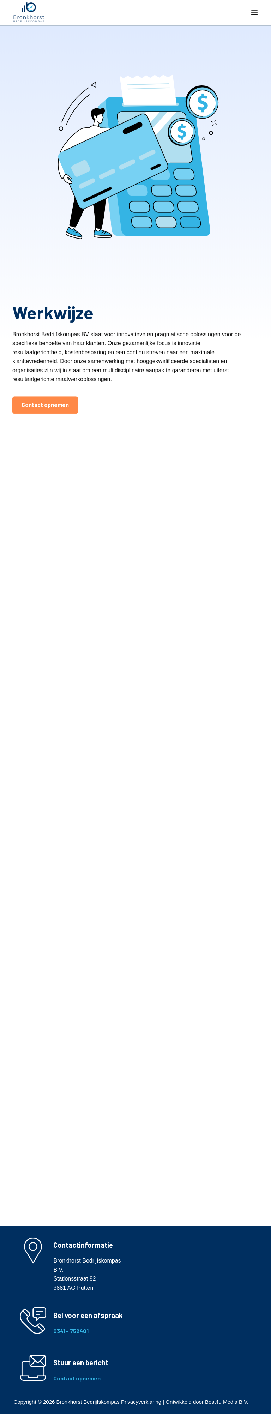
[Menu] (254, 12)
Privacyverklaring (141, 1402)
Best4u (213, 1402)
